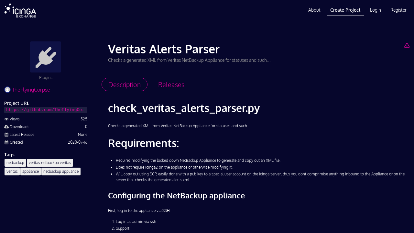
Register (398, 10)
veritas (12, 171)
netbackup (15, 162)
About (314, 10)
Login (375, 10)
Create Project (345, 10)
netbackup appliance (61, 171)
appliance (30, 171)
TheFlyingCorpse (27, 89)
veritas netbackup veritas (50, 162)
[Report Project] (407, 45)
